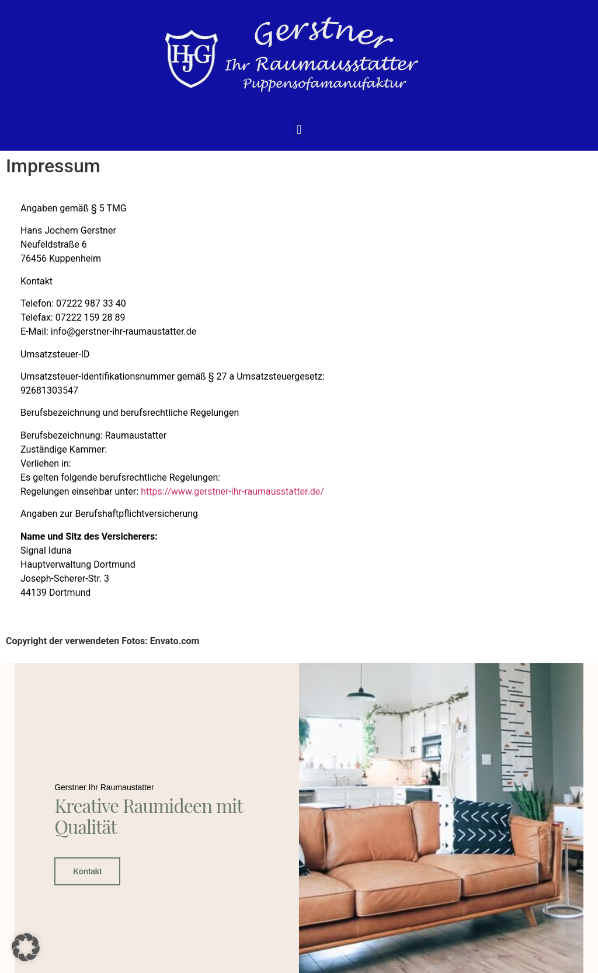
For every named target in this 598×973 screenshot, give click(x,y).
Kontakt (87, 870)
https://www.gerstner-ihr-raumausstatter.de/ (232, 491)
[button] (298, 129)
